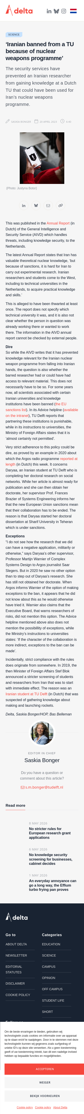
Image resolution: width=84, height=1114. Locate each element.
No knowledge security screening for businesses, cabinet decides (50, 866)
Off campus (52, 996)
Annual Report (58, 230)
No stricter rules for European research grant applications (50, 840)
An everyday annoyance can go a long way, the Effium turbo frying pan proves (52, 892)
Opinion (48, 985)
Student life (53, 1007)
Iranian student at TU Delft (26, 701)
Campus (49, 973)
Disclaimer (15, 990)
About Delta (60, 1107)
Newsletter (16, 962)
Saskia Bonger (21, 121)
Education (51, 951)
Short (47, 1018)
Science (14, 34)
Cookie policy (25, 1107)
